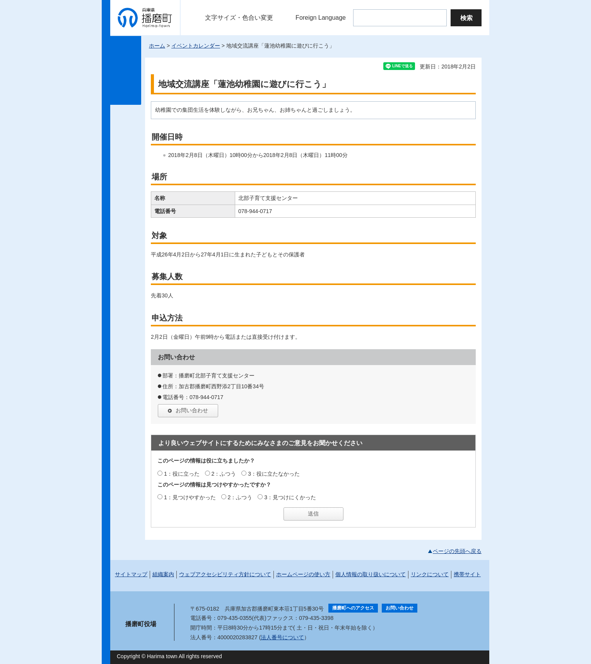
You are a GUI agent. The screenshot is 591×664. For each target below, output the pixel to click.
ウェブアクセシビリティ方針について (225, 574)
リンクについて (430, 574)
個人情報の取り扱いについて (370, 574)
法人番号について (282, 637)
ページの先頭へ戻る (457, 551)
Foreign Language (321, 17)
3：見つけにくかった (290, 497)
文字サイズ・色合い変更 (239, 17)
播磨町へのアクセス (353, 608)
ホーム (157, 46)
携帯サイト (467, 574)
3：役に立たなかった (274, 474)
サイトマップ (131, 574)
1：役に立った (182, 474)
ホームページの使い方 (303, 574)
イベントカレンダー (195, 46)
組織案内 (163, 574)
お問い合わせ (192, 410)
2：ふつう (224, 474)
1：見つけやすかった (190, 497)
